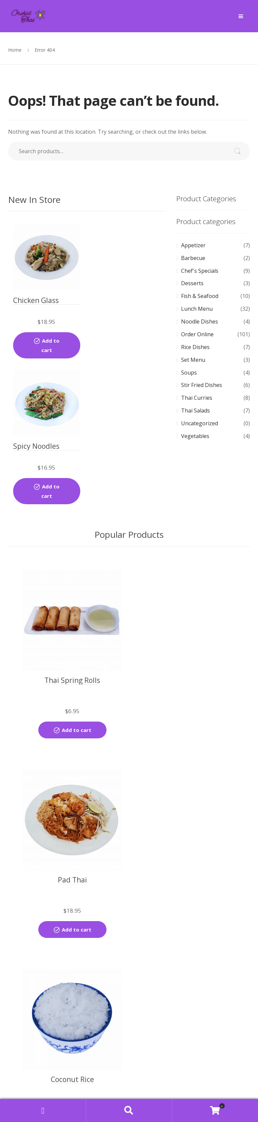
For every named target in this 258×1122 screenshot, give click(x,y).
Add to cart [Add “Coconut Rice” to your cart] (72, 858)
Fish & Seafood (199, 296)
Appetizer (193, 245)
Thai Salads (195, 410)
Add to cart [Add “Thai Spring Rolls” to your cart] (72, 658)
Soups (189, 372)
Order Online (197, 334)
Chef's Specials (199, 270)
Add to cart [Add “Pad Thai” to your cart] (193, 658)
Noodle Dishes (199, 321)
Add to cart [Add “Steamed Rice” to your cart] (193, 858)
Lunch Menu (197, 308)
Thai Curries (196, 397)
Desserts (192, 283)
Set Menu (193, 359)
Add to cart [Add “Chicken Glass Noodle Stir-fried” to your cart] (48, 340)
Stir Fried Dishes (201, 385)
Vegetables (195, 436)
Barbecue (193, 258)
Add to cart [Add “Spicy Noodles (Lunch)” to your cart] (134, 340)
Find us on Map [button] (129, 1089)
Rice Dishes (195, 347)
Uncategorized (199, 423)
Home (15, 50)
